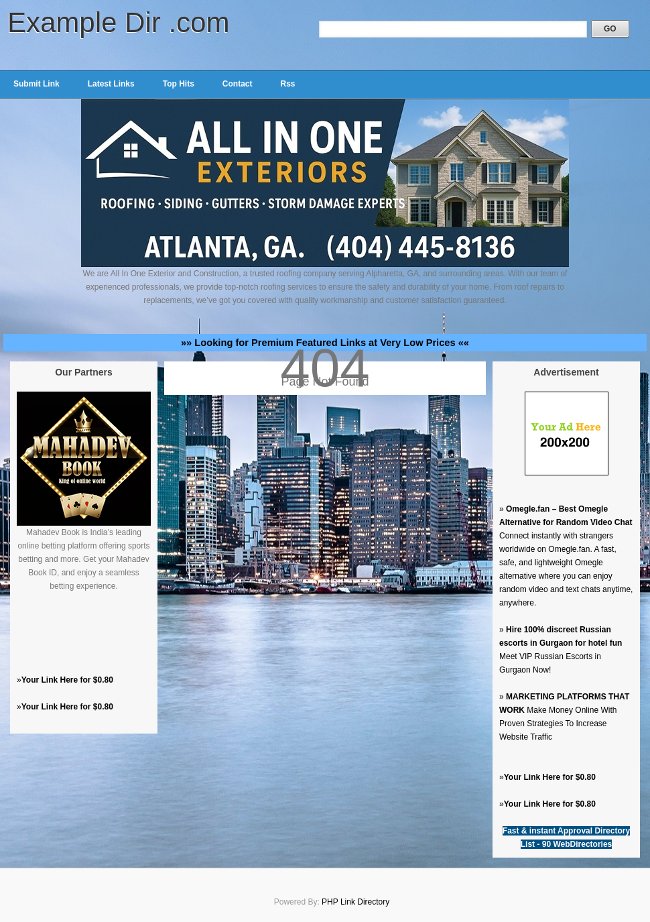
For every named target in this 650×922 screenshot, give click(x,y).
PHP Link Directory (355, 902)
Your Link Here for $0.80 (67, 680)
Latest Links (111, 84)
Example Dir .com (118, 22)
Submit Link (36, 84)
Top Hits (178, 84)
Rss (287, 84)
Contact (237, 84)
